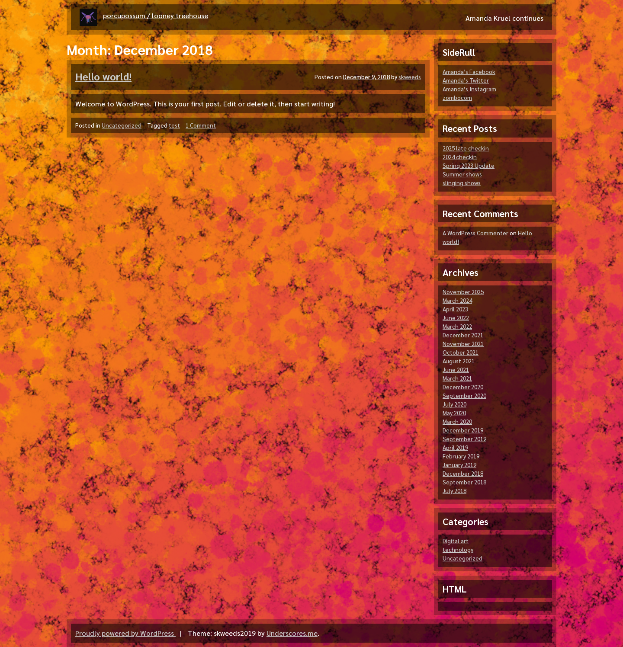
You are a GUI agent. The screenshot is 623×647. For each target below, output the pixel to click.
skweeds (409, 76)
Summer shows (462, 174)
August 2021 (459, 361)
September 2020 (464, 395)
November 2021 (463, 343)
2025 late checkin (466, 148)
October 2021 (460, 352)
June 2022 (456, 317)
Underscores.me (292, 632)
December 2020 (463, 387)
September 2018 (464, 482)
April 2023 (455, 309)
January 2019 (459, 464)
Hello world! (103, 76)
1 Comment (201, 125)
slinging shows (462, 182)
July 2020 (454, 404)
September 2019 (464, 438)
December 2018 (463, 473)
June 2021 (456, 369)
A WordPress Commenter (475, 233)
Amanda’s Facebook (469, 71)
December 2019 (463, 430)
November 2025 (463, 291)
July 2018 (454, 490)
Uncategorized (121, 125)
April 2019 (455, 447)
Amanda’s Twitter (466, 80)
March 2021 (457, 378)
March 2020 (457, 421)
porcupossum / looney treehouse (155, 15)
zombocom (457, 97)
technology (458, 549)
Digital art (456, 541)
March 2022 (457, 326)
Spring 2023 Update (469, 165)
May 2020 (454, 412)
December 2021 (463, 335)
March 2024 (457, 300)
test (174, 125)
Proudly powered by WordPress (125, 632)
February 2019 (461, 456)
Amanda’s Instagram (469, 89)
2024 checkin (460, 156)
